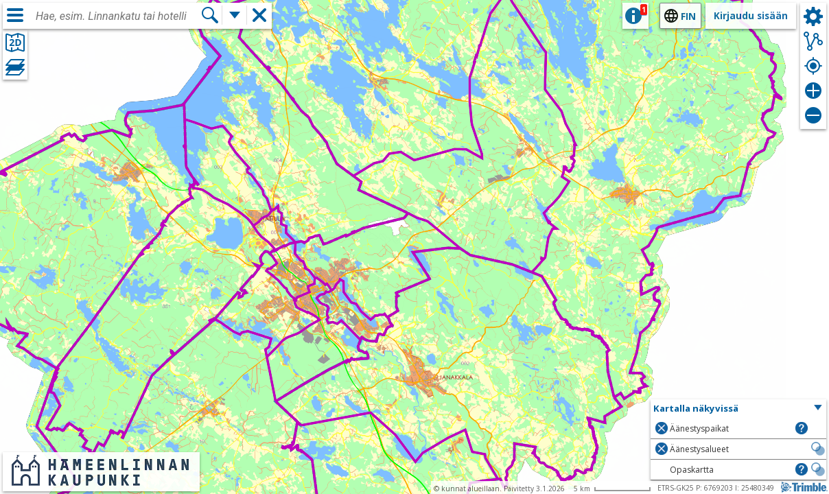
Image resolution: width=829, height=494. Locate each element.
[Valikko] (15, 15)
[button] (738, 409)
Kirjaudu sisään (751, 15)
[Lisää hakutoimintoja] (235, 15)
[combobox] (118, 16)
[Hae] (210, 15)
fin (688, 16)
